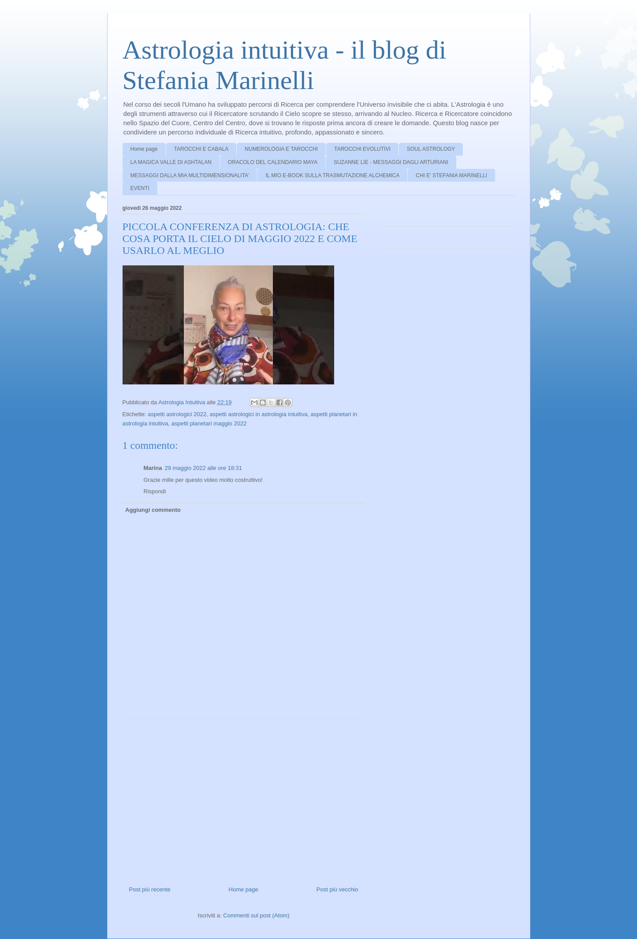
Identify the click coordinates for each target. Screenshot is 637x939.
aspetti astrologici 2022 (177, 414)
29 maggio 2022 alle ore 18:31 (203, 468)
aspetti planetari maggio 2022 (209, 423)
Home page (144, 149)
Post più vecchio (337, 889)
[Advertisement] (244, 799)
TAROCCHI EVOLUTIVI (362, 149)
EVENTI (139, 188)
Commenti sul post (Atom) (256, 915)
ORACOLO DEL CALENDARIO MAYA (272, 162)
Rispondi (155, 491)
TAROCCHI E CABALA (201, 149)
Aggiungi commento (153, 510)
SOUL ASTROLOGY (431, 149)
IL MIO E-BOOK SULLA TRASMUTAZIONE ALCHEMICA (332, 175)
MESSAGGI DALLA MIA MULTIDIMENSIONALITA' (190, 175)
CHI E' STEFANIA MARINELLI (451, 175)
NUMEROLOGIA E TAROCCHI (281, 149)
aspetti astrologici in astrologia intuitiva (259, 414)
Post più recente (150, 889)
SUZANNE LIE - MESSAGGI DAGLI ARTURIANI (391, 162)
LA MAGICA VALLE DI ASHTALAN (171, 162)
